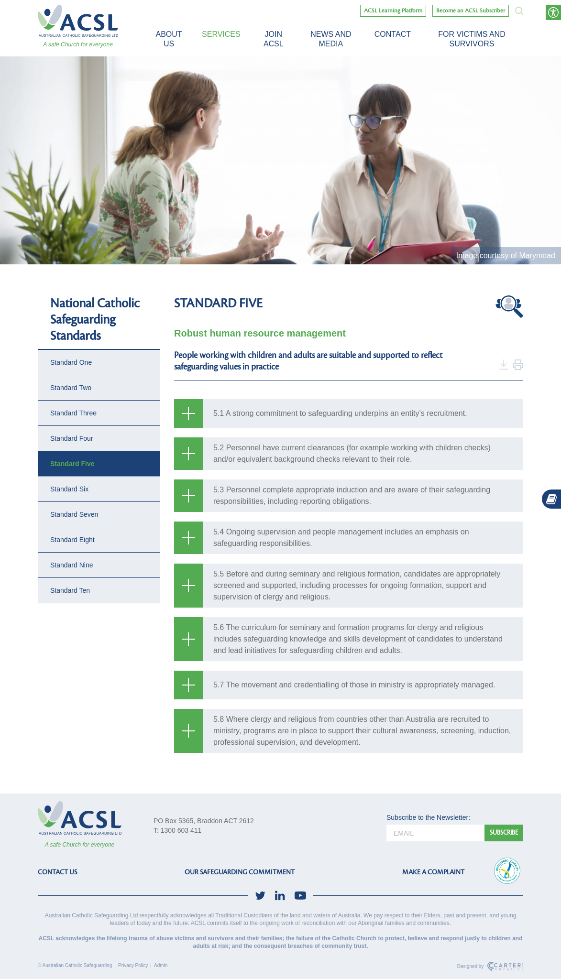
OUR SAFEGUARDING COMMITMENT (240, 872)
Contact (392, 34)
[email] (435, 833)
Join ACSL (274, 39)
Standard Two (70, 388)
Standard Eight (72, 540)
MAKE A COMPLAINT (433, 872)
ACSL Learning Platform (393, 11)
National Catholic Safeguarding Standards (95, 320)
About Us (168, 39)
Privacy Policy (133, 965)
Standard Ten (70, 590)
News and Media (330, 39)
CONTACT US (57, 872)
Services (221, 34)
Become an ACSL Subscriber (470, 11)
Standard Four (71, 438)
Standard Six (69, 489)
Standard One (71, 362)
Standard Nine (71, 565)
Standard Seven (74, 514)
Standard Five (72, 464)
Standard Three (73, 413)
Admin (160, 965)
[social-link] (260, 896)
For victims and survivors (471, 39)
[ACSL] (78, 21)
